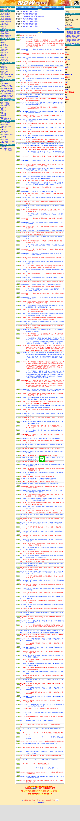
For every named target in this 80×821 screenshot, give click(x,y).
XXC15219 (23, 257)
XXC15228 (23, 222)
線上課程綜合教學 (5, 122)
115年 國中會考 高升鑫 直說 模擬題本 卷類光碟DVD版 (40, 461)
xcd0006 (22, 35)
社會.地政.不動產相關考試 (7, 91)
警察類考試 (4, 68)
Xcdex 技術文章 (5, 9)
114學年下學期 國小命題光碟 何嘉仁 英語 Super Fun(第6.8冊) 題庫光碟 (44, 281)
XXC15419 (23, 70)
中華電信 (3, 54)
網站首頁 (19, 7)
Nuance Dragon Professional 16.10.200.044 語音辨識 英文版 (42, 759)
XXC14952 (23, 455)
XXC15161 (23, 286)
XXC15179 (23, 502)
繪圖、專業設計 (5, 102)
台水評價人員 (4, 60)
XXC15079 (23, 472)
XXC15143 (23, 506)
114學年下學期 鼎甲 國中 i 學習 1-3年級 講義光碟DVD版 (41, 191)
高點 (66, 72)
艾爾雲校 (3, 26)
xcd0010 (22, 37)
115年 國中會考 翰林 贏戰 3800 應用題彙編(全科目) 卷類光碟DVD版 (44, 448)
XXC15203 (23, 293)
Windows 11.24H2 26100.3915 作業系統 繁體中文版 (39, 720)
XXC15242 (23, 269)
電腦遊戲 (3, 117)
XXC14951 (23, 457)
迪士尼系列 (4, 136)
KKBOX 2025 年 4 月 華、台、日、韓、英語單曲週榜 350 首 (42, 768)
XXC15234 (23, 197)
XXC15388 (23, 131)
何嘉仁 (67, 89)
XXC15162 (23, 284)
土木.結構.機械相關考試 (7, 88)
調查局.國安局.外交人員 (7, 74)
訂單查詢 (54, 7)
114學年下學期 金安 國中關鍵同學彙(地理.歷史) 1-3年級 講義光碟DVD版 (45, 230)
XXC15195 (23, 301)
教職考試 (3, 73)
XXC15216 (23, 135)
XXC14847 (23, 461)
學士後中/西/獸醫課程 (6, 76)
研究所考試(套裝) (5, 37)
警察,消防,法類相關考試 (7, 96)
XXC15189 (23, 417)
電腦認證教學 (4, 131)
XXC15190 (23, 413)
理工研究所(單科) (5, 32)
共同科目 (3, 81)
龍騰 (66, 57)
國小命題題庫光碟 (5, 13)
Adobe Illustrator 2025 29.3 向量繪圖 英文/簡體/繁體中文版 (41, 743)
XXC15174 (23, 494)
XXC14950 (23, 440)
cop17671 (22, 741)
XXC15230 (23, 214)
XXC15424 (23, 49)
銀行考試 (3, 40)
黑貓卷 (67, 54)
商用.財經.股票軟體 (6, 119)
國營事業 (3, 50)
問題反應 (40, 7)
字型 (2, 109)
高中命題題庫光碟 (5, 16)
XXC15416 (23, 61)
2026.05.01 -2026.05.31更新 (30, 11)
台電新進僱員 (4, 49)
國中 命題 (67, 79)
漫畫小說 (3, 127)
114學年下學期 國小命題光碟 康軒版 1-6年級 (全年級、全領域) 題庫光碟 (45, 152)
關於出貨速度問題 (31, 35)
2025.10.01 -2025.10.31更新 (30, 23)
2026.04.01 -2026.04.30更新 (30, 13)
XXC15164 (23, 281)
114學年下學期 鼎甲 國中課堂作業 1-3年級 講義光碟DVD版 (41, 180)
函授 (66, 84)
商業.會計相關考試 (6, 85)
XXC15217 (23, 265)
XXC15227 (23, 226)
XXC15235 (23, 193)
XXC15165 (23, 277)
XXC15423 (23, 53)
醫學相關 (3, 114)
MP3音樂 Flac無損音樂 (7, 150)
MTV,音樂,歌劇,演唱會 (6, 148)
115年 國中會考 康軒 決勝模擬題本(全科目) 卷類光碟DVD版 (41, 455)
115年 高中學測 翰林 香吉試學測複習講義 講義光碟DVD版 (41, 479)
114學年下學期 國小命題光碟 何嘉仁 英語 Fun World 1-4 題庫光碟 (43, 286)
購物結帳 (33, 7)
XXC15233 (23, 201)
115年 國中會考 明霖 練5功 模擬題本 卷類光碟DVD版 (40, 476)
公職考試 (3, 64)
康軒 (66, 52)
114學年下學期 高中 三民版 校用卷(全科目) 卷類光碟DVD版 (41, 68)
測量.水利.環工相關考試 (7, 90)
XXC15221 (23, 249)
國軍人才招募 (4, 59)
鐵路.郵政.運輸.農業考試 (7, 98)
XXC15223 (23, 241)
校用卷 (67, 102)
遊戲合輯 (3, 115)
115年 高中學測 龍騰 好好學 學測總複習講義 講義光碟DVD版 (42, 483)
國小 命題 (67, 59)
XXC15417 (23, 65)
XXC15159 (23, 490)
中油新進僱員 (4, 45)
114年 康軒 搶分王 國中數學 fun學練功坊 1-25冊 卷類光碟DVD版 (43, 438)
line (59, 791)
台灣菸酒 (3, 44)
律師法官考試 (4, 71)
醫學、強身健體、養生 (7, 134)
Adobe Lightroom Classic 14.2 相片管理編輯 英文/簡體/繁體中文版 (43, 747)
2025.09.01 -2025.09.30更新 (30, 25)
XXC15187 (23, 401)
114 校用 (67, 64)
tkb (66, 94)
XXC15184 (23, 409)
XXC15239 (23, 180)
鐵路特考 (3, 66)
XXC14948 (23, 438)
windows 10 (68, 74)
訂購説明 (61, 7)
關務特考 (3, 78)
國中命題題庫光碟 (5, 14)
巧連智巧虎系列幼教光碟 (7, 141)
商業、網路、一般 (5, 105)
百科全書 (3, 129)
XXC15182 (23, 309)
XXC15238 (23, 183)
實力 (66, 62)
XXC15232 (23, 205)
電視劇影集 (4, 146)
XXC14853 (23, 483)
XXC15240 (23, 176)
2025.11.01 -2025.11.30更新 (30, 21)
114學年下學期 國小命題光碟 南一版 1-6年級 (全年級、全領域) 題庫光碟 (45, 160)
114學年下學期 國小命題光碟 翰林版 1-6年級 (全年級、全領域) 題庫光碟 (45, 156)
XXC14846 (23, 451)
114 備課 (67, 87)
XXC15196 (23, 297)
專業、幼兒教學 (5, 104)
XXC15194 (23, 289)
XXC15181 (23, 313)
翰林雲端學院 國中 (70, 92)
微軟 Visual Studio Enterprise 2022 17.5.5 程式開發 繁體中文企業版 (43, 755)
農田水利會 (4, 47)
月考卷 (67, 99)
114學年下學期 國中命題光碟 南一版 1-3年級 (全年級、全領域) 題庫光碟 (45, 172)
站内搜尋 (26, 7)
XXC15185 (23, 393)
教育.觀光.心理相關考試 (7, 95)
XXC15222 (23, 245)
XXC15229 (23, 218)
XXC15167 (23, 305)
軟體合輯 (3, 107)
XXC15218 (23, 261)
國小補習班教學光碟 (6, 18)
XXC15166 (23, 317)
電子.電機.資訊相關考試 (7, 86)
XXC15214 (23, 143)
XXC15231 (23, 210)
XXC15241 (23, 273)
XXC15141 (23, 510)
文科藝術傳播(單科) (6, 35)
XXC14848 (23, 444)
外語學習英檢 (4, 124)
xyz (22, 800)
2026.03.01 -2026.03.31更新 (30, 15)
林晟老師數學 (4, 24)
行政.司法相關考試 (6, 83)
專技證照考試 (4, 69)
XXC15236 (23, 191)
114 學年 (67, 67)
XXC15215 (23, 139)
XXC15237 (23, 187)
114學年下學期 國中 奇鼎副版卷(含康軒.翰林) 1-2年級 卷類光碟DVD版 (44, 65)
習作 (66, 69)
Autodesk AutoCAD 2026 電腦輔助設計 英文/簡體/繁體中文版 (42, 708)
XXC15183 (23, 389)
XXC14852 (23, 481)
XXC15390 (23, 123)
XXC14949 (23, 448)
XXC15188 (23, 405)
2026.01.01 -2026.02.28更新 (30, 18)
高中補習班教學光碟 (6, 21)
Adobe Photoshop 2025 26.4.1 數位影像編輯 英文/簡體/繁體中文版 (43, 728)
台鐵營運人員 (4, 52)
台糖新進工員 (4, 57)
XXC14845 (23, 476)
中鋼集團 (3, 55)
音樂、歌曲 (4, 112)
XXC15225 (23, 232)
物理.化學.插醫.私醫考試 (7, 93)
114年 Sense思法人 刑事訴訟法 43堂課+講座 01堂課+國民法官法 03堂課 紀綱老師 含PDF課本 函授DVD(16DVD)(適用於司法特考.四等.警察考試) (44, 626)
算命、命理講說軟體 (6, 126)
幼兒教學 (3, 137)
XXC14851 (23, 479)
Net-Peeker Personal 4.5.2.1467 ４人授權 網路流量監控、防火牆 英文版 (45, 741)
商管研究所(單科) (5, 33)
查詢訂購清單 (68, 25)
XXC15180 (23, 498)
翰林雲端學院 (4, 23)
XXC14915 (23, 486)
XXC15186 (23, 397)
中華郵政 (3, 42)
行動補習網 (4, 28)
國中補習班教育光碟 (6, 19)
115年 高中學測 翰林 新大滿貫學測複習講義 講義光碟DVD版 (42, 481)
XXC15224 (23, 236)
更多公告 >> (60, 29)
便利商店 (33, 788)
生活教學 (3, 132)
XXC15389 (23, 127)
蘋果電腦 (3, 110)
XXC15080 (23, 468)
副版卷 (67, 82)
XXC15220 (23, 253)
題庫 (66, 97)
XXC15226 (23, 230)
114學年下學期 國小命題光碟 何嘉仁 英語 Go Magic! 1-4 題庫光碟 (43, 284)
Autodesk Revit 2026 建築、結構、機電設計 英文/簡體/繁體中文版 (43, 724)
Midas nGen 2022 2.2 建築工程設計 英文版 (37, 764)
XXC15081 (23, 464)
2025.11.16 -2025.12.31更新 (30, 20)
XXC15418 (23, 68)
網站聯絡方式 (29, 37)
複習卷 (67, 47)
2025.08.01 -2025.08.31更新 (30, 26)
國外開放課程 (4, 142)
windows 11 (68, 49)
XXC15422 (23, 57)
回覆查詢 (47, 7)
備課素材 (67, 77)
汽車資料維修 (4, 139)
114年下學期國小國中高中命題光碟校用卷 (33, 16)
